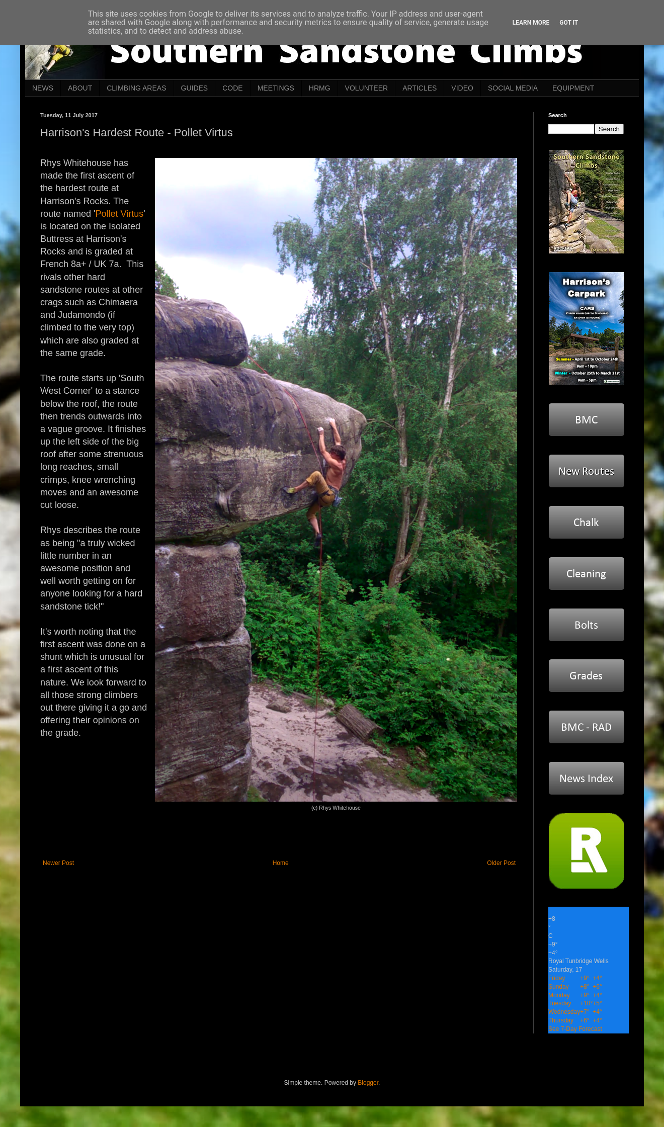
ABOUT (80, 88)
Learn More (531, 22)
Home (281, 862)
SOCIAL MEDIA (513, 88)
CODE (232, 88)
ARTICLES (419, 88)
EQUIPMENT (573, 88)
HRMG (319, 88)
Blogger (368, 1082)
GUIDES (194, 88)
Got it (568, 22)
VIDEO (462, 88)
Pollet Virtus (120, 214)
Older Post (501, 862)
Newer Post (58, 862)
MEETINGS (276, 88)
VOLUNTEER (366, 88)
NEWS (42, 88)
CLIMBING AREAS (136, 88)
